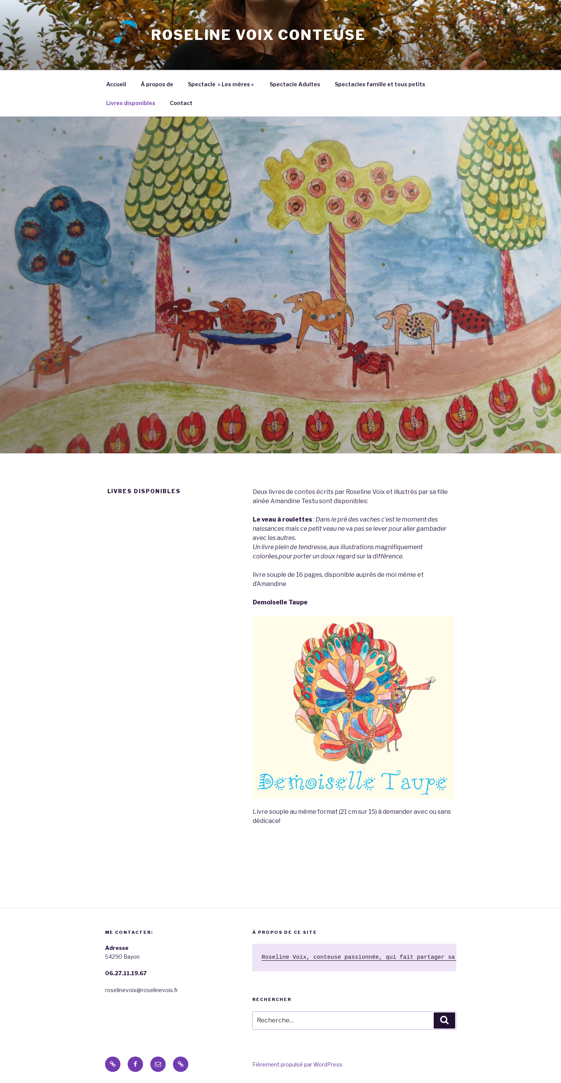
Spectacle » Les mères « (221, 84)
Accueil (116, 84)
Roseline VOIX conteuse (258, 34)
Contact (181, 103)
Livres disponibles (130, 103)
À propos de (157, 84)
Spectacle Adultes (295, 84)
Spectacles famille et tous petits (380, 84)
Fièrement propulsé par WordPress (297, 1064)
